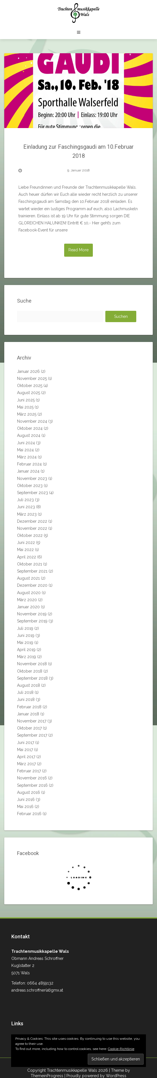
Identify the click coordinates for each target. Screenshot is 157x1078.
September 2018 (32, 678)
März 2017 (26, 764)
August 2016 (28, 792)
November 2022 (32, 528)
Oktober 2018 (29, 671)
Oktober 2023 (30, 485)
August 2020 (29, 592)
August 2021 (28, 578)
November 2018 (32, 664)
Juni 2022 (26, 542)
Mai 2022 (25, 549)
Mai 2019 (25, 642)
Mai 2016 (25, 806)
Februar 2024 (29, 464)
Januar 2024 (28, 471)
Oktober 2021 (29, 564)
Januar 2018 (28, 714)
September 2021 (32, 571)
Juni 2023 (26, 507)
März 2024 (27, 457)
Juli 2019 (25, 628)
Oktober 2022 (30, 535)
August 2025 (28, 392)
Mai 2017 (25, 749)
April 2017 (26, 756)
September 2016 (32, 785)
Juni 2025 (26, 400)
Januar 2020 (28, 607)
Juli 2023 (25, 499)
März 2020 (27, 600)
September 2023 (32, 492)
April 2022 (26, 557)
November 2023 (32, 478)
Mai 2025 (25, 407)
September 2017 (32, 735)
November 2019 (32, 614)
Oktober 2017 (29, 728)
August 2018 (28, 685)
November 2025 (32, 378)
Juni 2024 (26, 443)
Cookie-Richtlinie (121, 1049)
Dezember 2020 (32, 585)
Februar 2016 (29, 813)
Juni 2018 (26, 699)
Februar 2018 (29, 707)
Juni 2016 (26, 799)
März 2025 (26, 414)
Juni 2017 (25, 742)
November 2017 (31, 721)
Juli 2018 (25, 692)
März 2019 (26, 656)
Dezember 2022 (32, 521)
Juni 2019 (25, 635)
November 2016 (32, 778)
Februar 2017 (29, 771)
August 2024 (28, 435)
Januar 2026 (28, 371)
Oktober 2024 (30, 428)
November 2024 (32, 421)
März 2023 (27, 514)
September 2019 (32, 621)
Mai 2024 (25, 450)
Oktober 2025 (29, 385)
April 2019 (26, 649)
